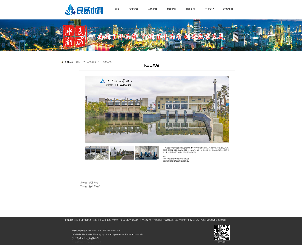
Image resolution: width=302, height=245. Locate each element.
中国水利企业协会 (102, 220)
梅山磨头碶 (94, 186)
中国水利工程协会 (83, 220)
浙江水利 (143, 220)
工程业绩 (91, 62)
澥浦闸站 (93, 182)
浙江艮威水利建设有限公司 (85, 238)
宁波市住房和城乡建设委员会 (163, 220)
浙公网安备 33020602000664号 (87, 242)
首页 (78, 62)
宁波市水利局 (185, 220)
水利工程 (107, 62)
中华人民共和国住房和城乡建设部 (209, 220)
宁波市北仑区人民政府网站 (125, 220)
